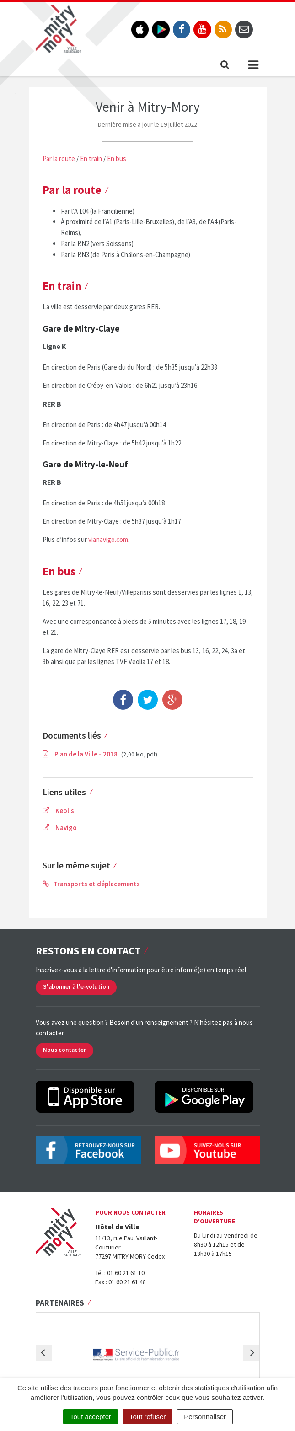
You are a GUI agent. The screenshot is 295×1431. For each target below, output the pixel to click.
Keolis (58, 810)
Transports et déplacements (91, 883)
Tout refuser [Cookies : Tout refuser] (147, 1416)
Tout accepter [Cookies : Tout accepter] (90, 1416)
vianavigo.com (108, 539)
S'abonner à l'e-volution (76, 987)
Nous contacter (64, 1050)
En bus (116, 158)
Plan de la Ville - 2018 (81, 754)
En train (91, 158)
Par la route (59, 158)
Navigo (60, 827)
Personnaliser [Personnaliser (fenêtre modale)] (205, 1416)
